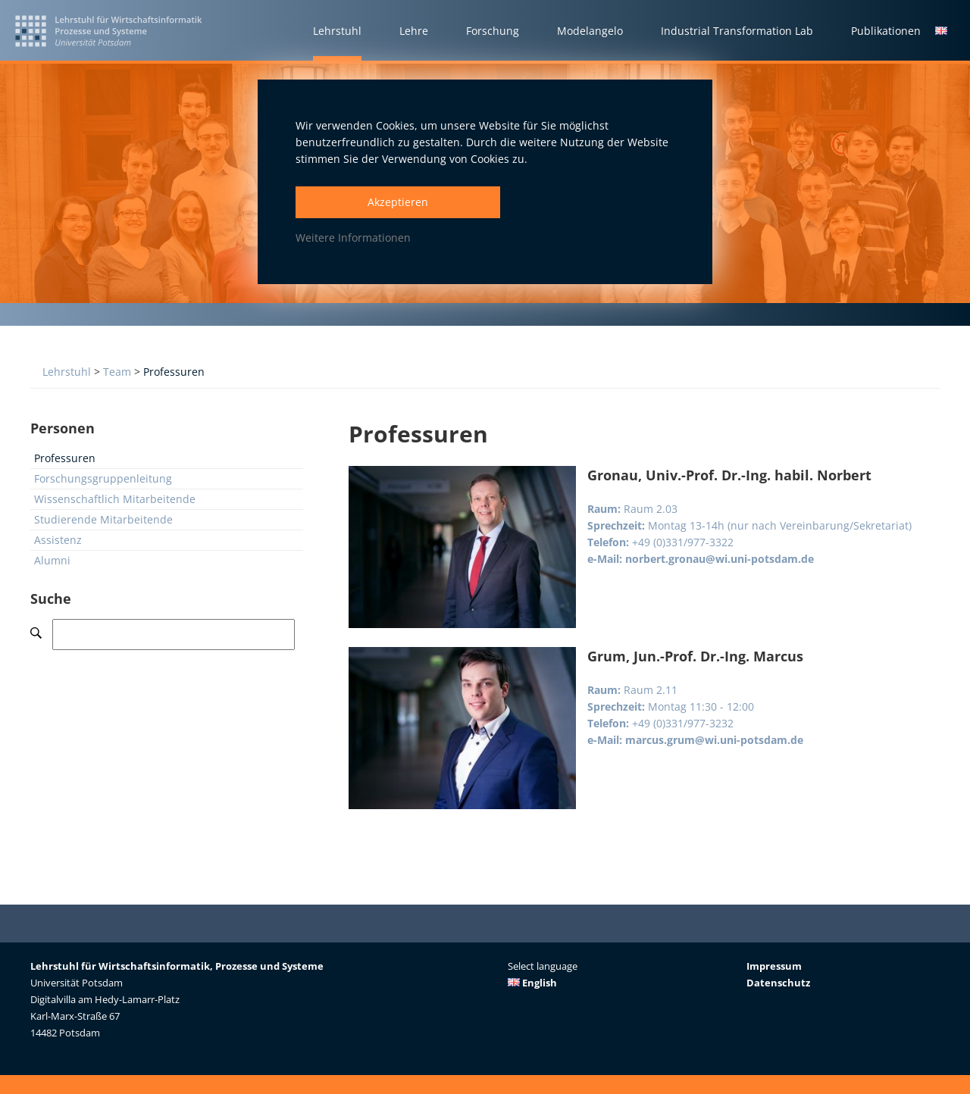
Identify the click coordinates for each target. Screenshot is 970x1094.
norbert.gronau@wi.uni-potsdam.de (719, 559)
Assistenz (58, 540)
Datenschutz (778, 982)
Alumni (52, 560)
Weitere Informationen (353, 237)
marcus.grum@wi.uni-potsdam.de (714, 740)
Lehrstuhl (66, 371)
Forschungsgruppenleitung (103, 478)
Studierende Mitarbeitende (103, 519)
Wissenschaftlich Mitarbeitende (115, 499)
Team (117, 371)
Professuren (174, 371)
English (532, 982)
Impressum (774, 966)
